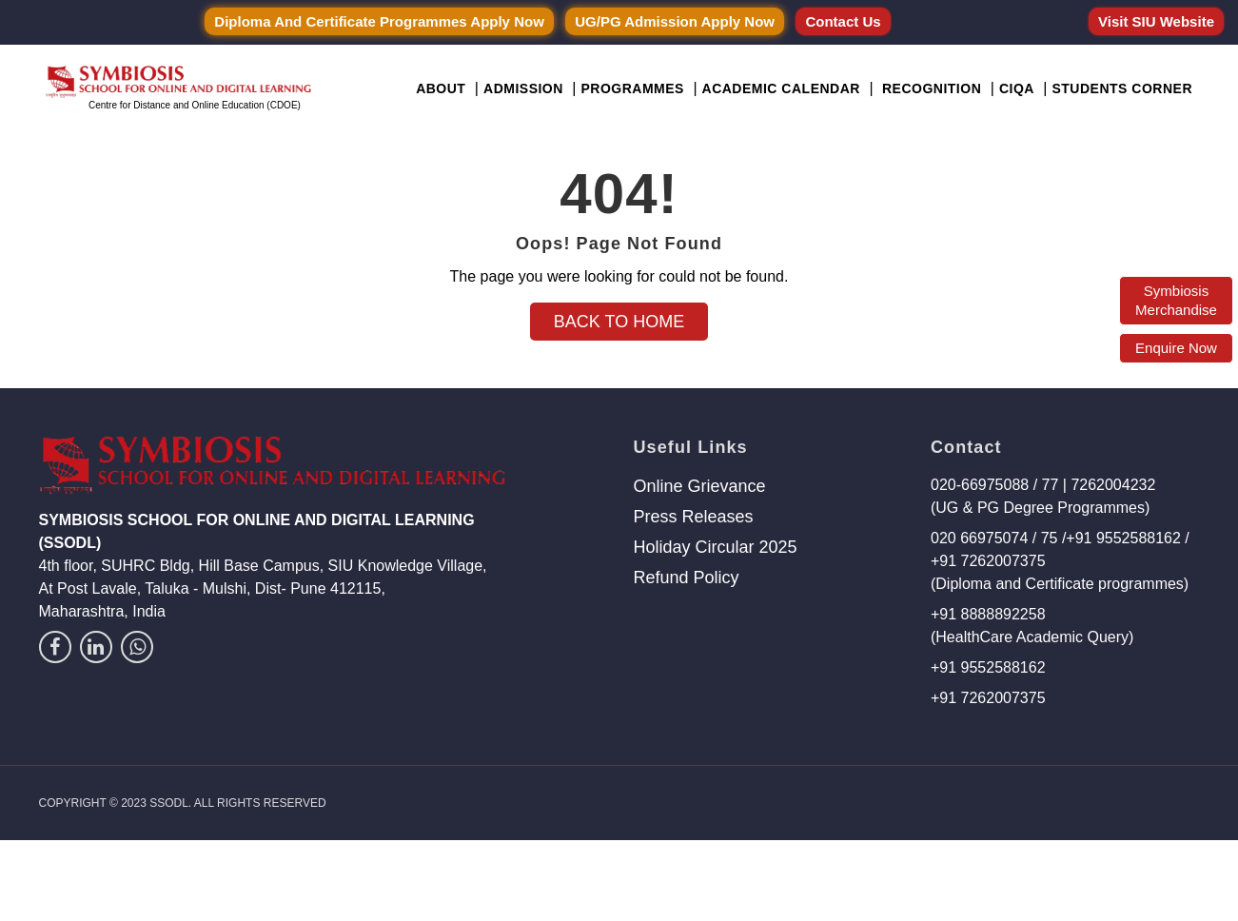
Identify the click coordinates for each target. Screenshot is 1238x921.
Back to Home (619, 321)
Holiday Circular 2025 (714, 547)
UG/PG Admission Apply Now (675, 21)
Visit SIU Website (1156, 21)
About (440, 88)
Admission (523, 88)
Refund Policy (685, 577)
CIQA (1016, 88)
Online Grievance (699, 486)
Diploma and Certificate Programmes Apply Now (378, 21)
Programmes (631, 88)
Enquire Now (1176, 348)
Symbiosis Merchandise (1176, 300)
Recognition (931, 88)
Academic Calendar (781, 88)
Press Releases (693, 516)
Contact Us (842, 21)
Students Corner (1121, 88)
